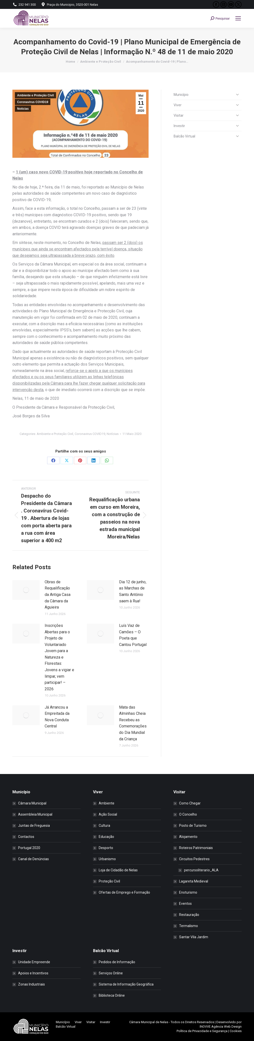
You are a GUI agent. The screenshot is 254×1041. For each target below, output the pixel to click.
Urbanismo (107, 859)
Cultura (104, 825)
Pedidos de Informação (117, 962)
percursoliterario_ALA (201, 870)
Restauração (189, 915)
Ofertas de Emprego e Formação (124, 892)
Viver (178, 105)
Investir (179, 126)
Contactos (26, 837)
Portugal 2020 (29, 848)
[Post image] (26, 590)
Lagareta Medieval (193, 881)
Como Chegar (190, 803)
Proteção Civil (109, 881)
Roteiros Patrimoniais (196, 848)
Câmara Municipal (32, 803)
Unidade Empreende (34, 962)
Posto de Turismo (193, 825)
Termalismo (188, 926)
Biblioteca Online (112, 995)
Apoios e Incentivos (33, 973)
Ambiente (106, 803)
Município (181, 95)
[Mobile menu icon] (238, 18)
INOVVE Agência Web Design (221, 1026)
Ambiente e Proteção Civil (35, 95)
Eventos (185, 904)
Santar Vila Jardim (193, 937)
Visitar (179, 115)
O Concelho (188, 814)
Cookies (236, 1031)
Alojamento (188, 837)
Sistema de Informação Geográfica (126, 984)
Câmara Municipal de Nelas (148, 1022)
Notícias (23, 108)
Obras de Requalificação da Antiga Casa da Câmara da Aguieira (57, 595)
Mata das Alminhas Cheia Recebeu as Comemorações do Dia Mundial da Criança (133, 723)
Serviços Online (111, 973)
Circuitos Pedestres (192, 859)
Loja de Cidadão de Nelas (118, 870)
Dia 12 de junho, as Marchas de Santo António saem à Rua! (132, 591)
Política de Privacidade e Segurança (202, 1031)
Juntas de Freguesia (34, 825)
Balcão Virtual (184, 136)
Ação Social (108, 814)
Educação (106, 837)
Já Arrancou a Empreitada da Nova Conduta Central (57, 717)
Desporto (106, 848)
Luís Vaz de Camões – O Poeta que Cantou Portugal (133, 635)
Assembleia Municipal (35, 814)
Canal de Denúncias (33, 859)
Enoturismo (188, 892)
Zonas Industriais (31, 984)
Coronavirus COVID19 (32, 102)
